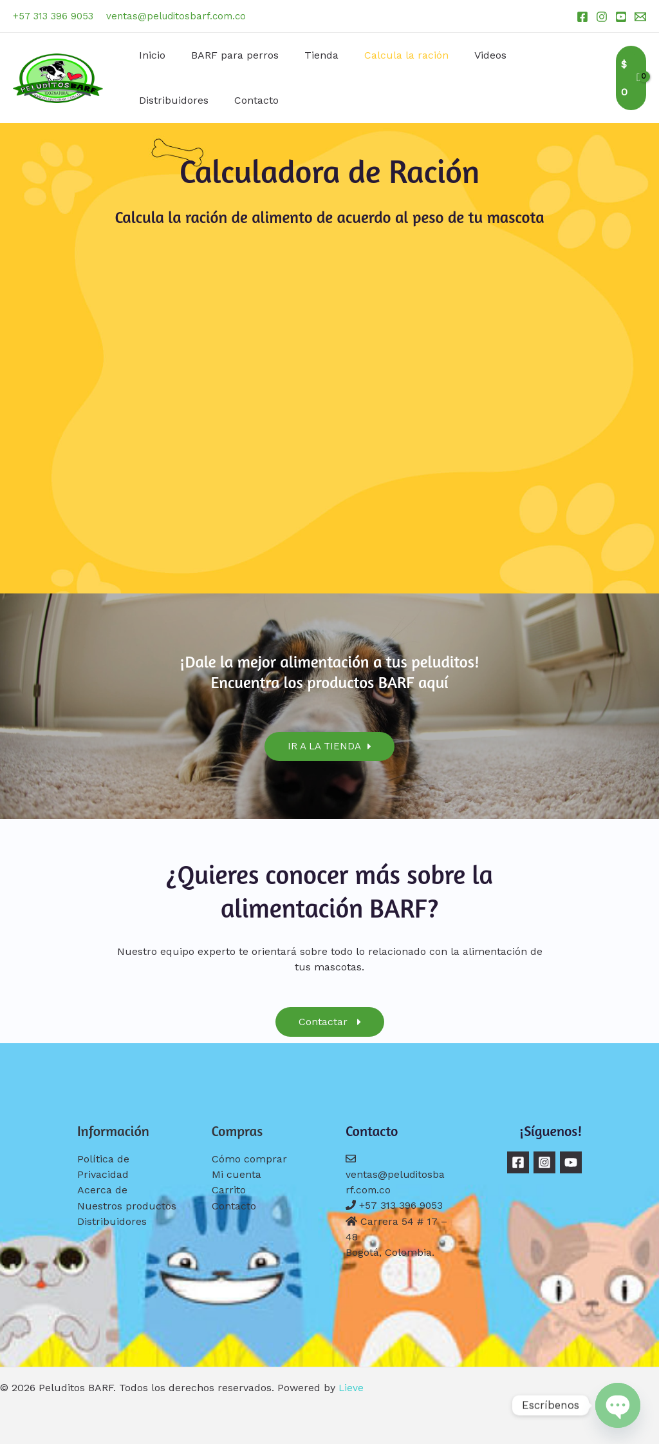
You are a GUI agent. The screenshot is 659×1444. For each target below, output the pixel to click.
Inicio (149, 55)
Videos (467, 55)
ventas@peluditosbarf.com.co (176, 16)
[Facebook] (582, 17)
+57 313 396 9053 (53, 16)
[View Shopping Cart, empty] (630, 78)
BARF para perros (227, 55)
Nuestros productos (126, 1205)
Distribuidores (538, 55)
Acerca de (102, 1190)
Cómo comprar (249, 1159)
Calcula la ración (388, 55)
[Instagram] (602, 17)
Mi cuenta (236, 1174)
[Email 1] (640, 17)
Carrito (229, 1190)
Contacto (158, 100)
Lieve (351, 1387)
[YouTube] (621, 17)
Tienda (309, 55)
